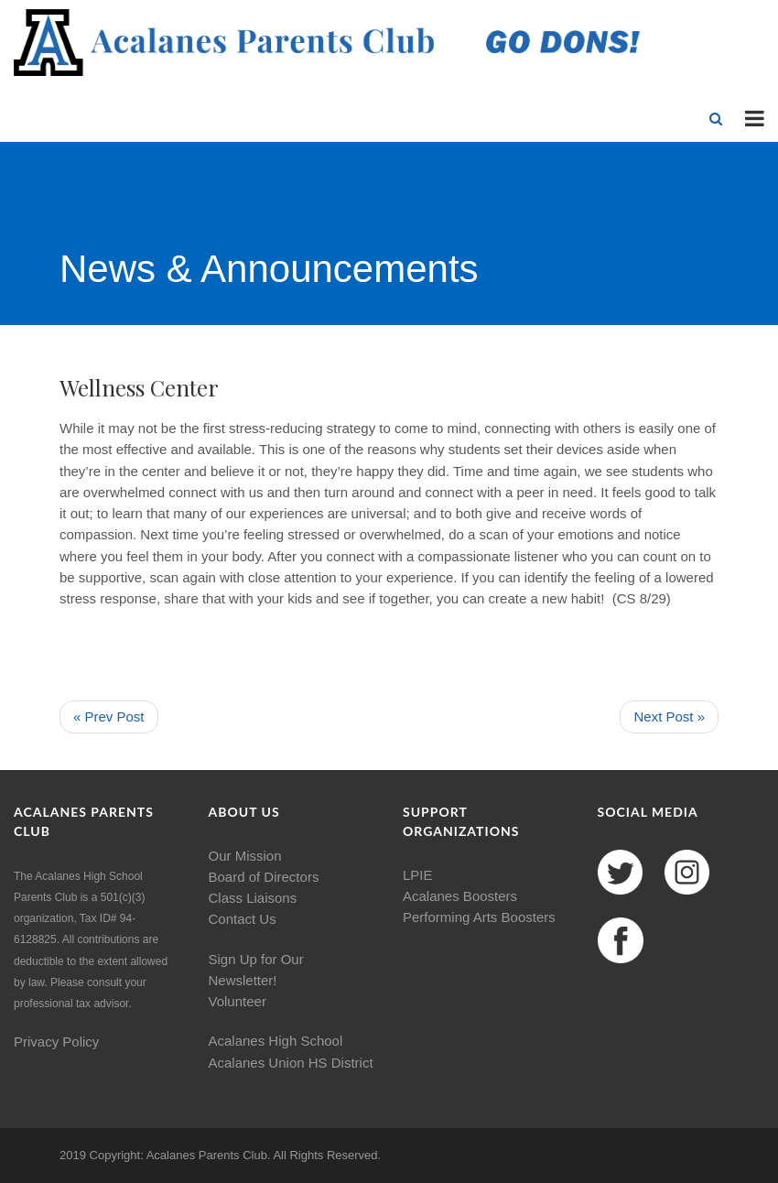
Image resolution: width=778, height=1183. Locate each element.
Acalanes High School (276, 1040)
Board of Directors (264, 877)
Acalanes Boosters (460, 896)
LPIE (418, 875)
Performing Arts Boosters (479, 917)
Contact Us (242, 919)
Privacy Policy (56, 1041)
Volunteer (237, 1001)
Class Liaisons (253, 898)
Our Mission (245, 855)
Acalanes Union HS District (291, 1062)
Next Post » (669, 716)
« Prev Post (109, 716)
